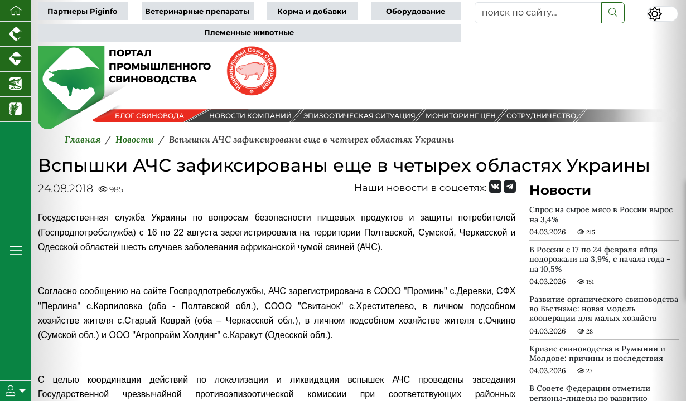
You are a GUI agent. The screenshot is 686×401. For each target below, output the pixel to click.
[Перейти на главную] (15, 11)
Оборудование (415, 11)
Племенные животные (249, 32)
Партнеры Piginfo (82, 11)
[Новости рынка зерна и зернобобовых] (15, 109)
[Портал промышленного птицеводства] (15, 34)
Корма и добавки (311, 11)
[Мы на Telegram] (510, 186)
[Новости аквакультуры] (15, 84)
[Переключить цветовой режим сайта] (662, 14)
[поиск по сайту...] (538, 12)
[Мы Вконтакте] (495, 186)
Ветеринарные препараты (197, 11)
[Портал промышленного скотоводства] (15, 59)
